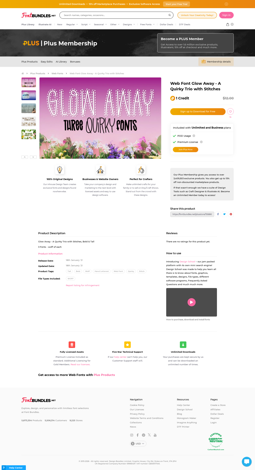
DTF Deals (184, 24)
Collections (136, 422)
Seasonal (99, 24)
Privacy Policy (137, 414)
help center (120, 357)
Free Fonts (146, 24)
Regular (70, 24)
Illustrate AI (45, 24)
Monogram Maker (186, 418)
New (59, 24)
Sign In (226, 15)
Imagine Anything (187, 422)
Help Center (183, 405)
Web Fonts (57, 73)
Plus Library (27, 24)
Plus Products (29, 61)
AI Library (61, 61)
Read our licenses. (80, 364)
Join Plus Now (186, 149)
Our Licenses (137, 409)
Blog (179, 414)
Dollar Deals (166, 24)
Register (214, 418)
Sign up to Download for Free (197, 111)
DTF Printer (183, 426)
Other (113, 24)
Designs (127, 24)
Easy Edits (47, 61)
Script (84, 24)
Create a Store (218, 405)
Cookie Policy (137, 405)
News (133, 426)
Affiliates (215, 409)
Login (213, 422)
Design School (187, 261)
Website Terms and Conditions (146, 418)
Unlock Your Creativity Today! (197, 15)
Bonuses (75, 61)
